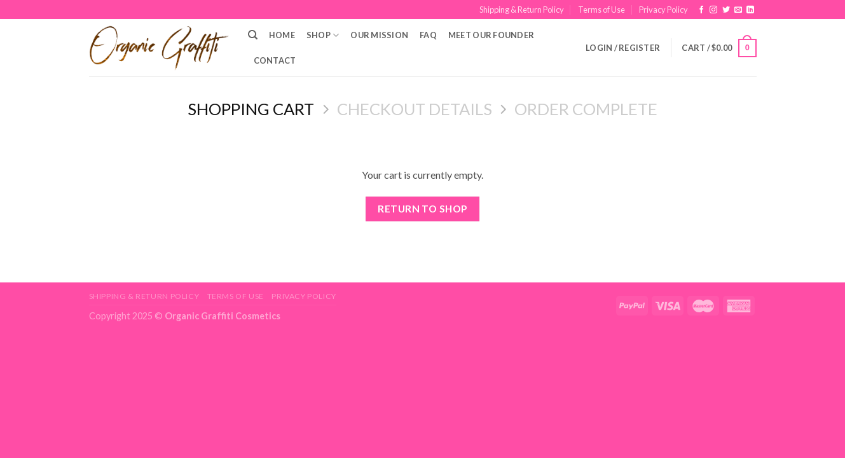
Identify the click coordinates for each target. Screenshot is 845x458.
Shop (322, 35)
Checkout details (414, 108)
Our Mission (379, 35)
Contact (275, 60)
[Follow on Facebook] (701, 10)
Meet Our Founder (491, 35)
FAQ (428, 35)
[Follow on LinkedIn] (750, 10)
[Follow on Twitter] (726, 10)
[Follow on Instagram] (713, 10)
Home (282, 35)
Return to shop (422, 208)
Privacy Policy (663, 9)
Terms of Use (601, 9)
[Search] (253, 35)
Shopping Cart (251, 108)
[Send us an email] (738, 10)
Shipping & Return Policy (521, 9)
